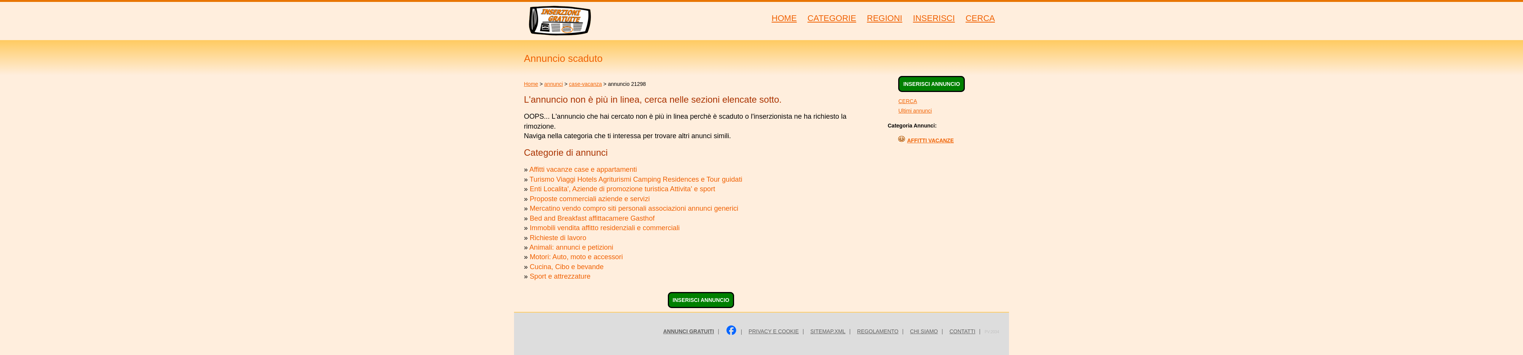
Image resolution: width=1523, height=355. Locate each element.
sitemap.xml (827, 331)
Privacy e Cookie (774, 331)
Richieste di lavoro (558, 238)
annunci (553, 84)
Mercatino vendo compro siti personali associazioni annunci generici (634, 208)
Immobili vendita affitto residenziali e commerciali (605, 228)
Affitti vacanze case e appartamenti (583, 169)
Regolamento (878, 331)
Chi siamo (924, 331)
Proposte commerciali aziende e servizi (590, 199)
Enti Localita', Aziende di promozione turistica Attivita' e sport (622, 189)
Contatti (962, 331)
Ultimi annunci (915, 111)
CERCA (907, 101)
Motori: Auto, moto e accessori (576, 257)
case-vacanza (585, 84)
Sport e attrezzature (560, 276)
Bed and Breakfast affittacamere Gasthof (592, 218)
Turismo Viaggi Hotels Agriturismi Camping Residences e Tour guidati (636, 179)
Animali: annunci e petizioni (571, 247)
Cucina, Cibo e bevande (566, 267)
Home (531, 84)
